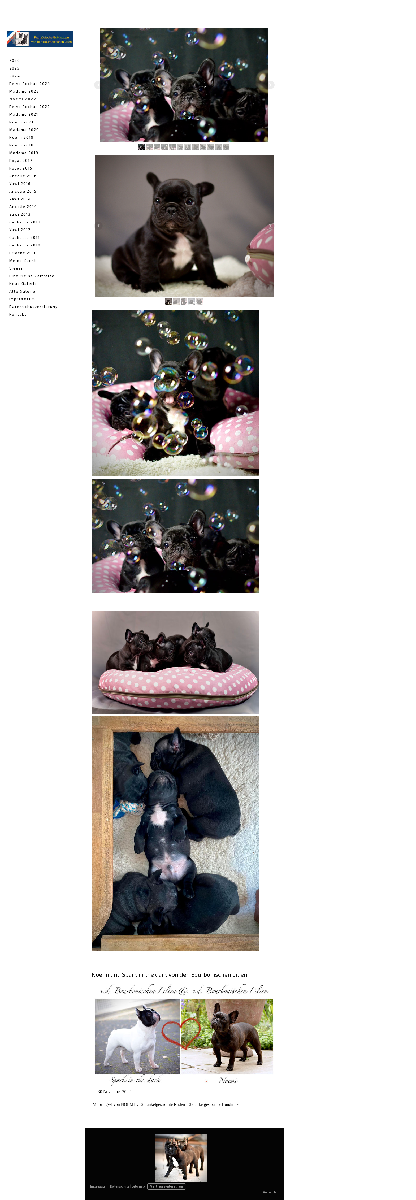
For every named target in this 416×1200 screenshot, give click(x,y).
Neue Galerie (23, 283)
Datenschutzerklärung (33, 306)
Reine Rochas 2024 (29, 83)
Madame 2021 (23, 114)
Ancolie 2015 (23, 191)
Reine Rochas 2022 (29, 106)
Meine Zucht (22, 260)
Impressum (99, 1186)
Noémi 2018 (21, 145)
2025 (14, 68)
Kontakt (18, 314)
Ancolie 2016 (23, 176)
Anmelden (271, 1192)
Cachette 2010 (25, 245)
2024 (14, 75)
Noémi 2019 (21, 137)
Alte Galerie (22, 291)
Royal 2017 (20, 160)
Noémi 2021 (21, 122)
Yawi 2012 (20, 229)
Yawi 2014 (20, 199)
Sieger (16, 268)
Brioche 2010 (23, 252)
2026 (14, 60)
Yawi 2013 (20, 214)
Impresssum (22, 299)
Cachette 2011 (24, 237)
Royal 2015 (20, 168)
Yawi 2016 (20, 183)
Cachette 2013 (25, 222)
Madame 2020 (24, 129)
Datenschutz (119, 1186)
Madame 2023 (24, 91)
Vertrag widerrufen (166, 1186)
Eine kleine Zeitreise (32, 276)
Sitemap (138, 1186)
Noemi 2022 (23, 99)
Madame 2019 (23, 152)
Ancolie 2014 (23, 206)
